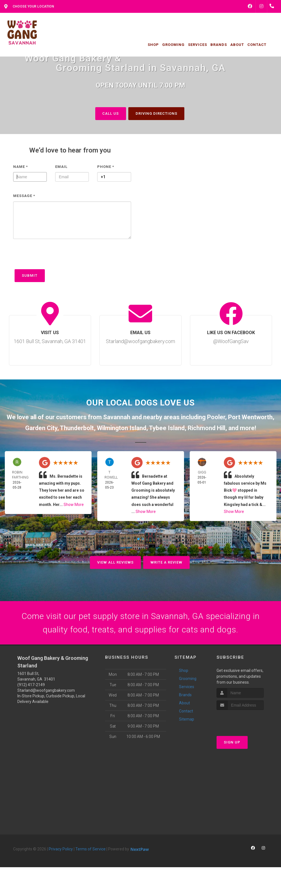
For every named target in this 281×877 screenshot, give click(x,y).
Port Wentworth (250, 417)
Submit (30, 275)
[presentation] (55, 257)
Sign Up (232, 742)
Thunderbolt (77, 428)
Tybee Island (167, 428)
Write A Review (166, 562)
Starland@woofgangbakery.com (46, 690)
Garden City (41, 428)
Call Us (110, 113)
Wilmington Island (121, 428)
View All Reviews (115, 562)
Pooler (216, 417)
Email (61, 167)
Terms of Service (90, 849)
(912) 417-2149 (31, 685)
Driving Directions (156, 113)
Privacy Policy (61, 849)
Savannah (116, 417)
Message (24, 196)
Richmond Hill (206, 428)
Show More (74, 504)
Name (20, 167)
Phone (105, 167)
